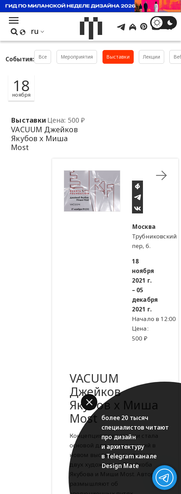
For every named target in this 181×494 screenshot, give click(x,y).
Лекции (151, 56)
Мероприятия (77, 56)
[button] (89, 402)
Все (42, 56)
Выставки (117, 56)
